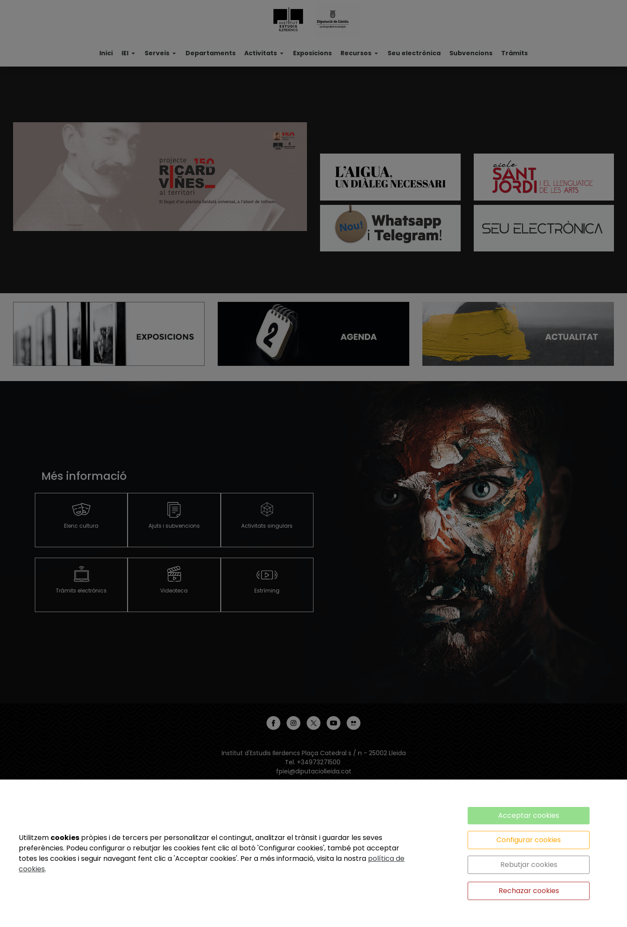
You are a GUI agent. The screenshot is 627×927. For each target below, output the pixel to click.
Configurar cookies (528, 840)
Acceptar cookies (528, 815)
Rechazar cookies (529, 891)
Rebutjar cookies (528, 865)
